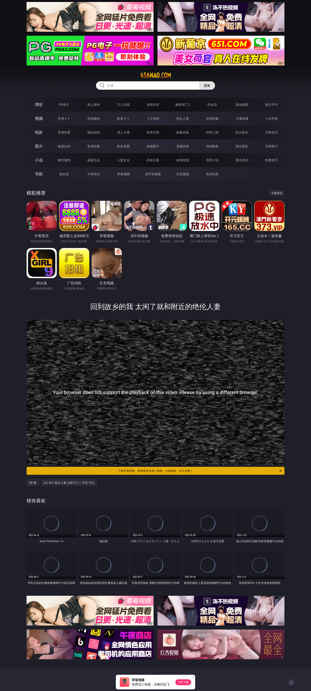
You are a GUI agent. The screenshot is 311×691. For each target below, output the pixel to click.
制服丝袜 (182, 132)
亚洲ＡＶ (64, 118)
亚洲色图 (93, 146)
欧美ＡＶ (123, 118)
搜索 (207, 85)
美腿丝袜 (182, 146)
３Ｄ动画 (153, 118)
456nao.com (155, 75)
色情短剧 (212, 174)
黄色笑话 (242, 160)
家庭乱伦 (93, 160)
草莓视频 (123, 174)
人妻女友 (123, 160)
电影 (39, 132)
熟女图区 (242, 146)
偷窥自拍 (64, 146)
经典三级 (212, 132)
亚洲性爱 (64, 132)
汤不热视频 (153, 174)
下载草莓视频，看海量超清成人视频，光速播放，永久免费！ (200, 470)
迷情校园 (182, 160)
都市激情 (64, 160)
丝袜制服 (212, 118)
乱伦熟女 (242, 132)
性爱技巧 (271, 160)
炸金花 (212, 104)
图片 (39, 146)
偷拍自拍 (93, 132)
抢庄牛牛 (271, 104)
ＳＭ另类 (271, 118)
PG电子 (64, 104)
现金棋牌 (242, 104)
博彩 (39, 104)
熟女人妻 (182, 118)
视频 (39, 118)
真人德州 (93, 104)
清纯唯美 (212, 146)
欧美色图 (123, 146)
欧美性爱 (153, 132)
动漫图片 (153, 146)
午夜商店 (93, 174)
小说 (39, 160)
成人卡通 (123, 132)
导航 (39, 174)
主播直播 (242, 118)
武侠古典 (153, 160)
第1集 (32, 482)
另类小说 (212, 160)
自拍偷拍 (93, 118)
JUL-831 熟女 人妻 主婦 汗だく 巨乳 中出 (69, 482)
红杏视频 (182, 174)
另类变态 (271, 132)
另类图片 (271, 146)
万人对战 (123, 104)
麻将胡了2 (182, 104)
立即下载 (183, 682)
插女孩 (64, 174)
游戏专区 (153, 104)
